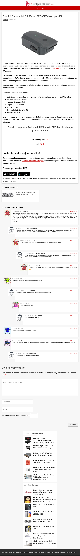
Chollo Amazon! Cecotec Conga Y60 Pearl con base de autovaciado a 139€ (43, 477)
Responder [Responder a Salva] (73, 328)
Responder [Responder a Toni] (73, 341)
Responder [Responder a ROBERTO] (73, 278)
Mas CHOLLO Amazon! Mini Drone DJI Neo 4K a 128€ (25, 195)
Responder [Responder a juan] (73, 303)
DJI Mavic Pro (58, 69)
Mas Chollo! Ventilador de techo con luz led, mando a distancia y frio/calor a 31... (43, 536)
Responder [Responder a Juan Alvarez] (73, 211)
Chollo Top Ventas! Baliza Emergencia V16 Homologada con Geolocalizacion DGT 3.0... (44, 500)
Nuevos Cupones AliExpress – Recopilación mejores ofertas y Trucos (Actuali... (43, 492)
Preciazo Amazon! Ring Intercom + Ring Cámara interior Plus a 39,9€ (44, 470)
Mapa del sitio (71, 553)
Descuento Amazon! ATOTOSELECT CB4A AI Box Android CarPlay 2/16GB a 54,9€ (44, 441)
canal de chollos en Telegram (33, 161)
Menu (40, 8)
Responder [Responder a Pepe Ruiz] (73, 228)
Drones (5, 20)
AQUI (42, 144)
